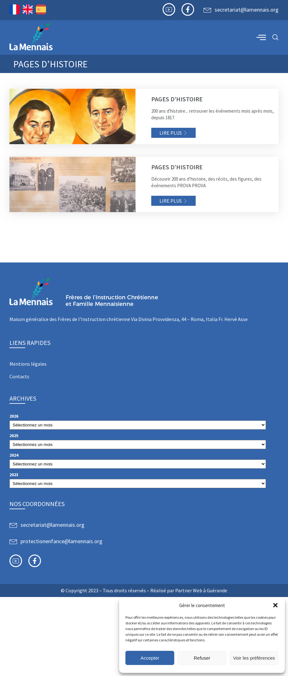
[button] (275, 605)
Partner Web (188, 590)
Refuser (202, 658)
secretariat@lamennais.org (247, 9)
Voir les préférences (254, 658)
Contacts (19, 376)
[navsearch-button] (275, 38)
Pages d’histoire (177, 99)
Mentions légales (28, 364)
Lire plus (170, 133)
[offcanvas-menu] (261, 37)
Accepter (150, 658)
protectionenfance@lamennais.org (61, 541)
